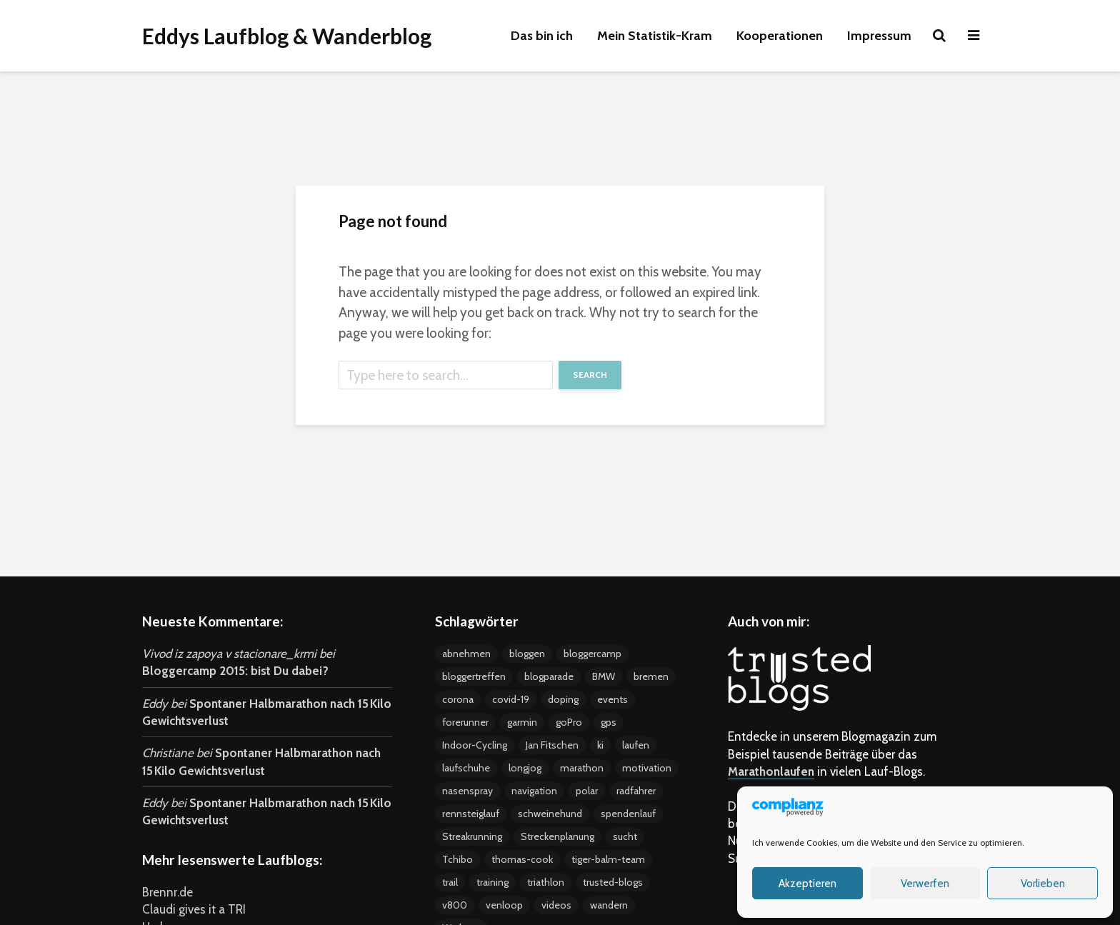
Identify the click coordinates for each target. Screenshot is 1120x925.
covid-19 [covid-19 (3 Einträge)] (510, 699)
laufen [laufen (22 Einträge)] (635, 745)
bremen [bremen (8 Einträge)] (651, 676)
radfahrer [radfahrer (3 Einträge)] (636, 790)
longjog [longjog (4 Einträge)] (525, 767)
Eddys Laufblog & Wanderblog (286, 36)
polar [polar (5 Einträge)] (587, 790)
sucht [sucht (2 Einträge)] (625, 836)
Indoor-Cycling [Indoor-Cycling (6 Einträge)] (474, 745)
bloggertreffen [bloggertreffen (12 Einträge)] (474, 676)
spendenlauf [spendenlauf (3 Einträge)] (628, 813)
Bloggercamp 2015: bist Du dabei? (235, 671)
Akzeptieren (807, 883)
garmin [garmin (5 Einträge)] (522, 722)
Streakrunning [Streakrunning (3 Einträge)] (472, 836)
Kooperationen (779, 36)
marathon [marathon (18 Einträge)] (582, 767)
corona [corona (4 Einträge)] (458, 699)
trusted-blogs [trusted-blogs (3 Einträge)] (613, 882)
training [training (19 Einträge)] (492, 882)
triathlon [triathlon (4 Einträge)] (545, 882)
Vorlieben (1043, 883)
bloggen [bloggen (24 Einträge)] (527, 653)
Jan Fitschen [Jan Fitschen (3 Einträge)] (552, 745)
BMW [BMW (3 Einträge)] (603, 676)
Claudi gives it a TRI (194, 909)
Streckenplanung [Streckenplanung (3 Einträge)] (557, 836)
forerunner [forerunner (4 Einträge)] (465, 722)
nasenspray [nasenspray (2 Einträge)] (467, 790)
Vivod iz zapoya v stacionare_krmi (229, 653)
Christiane (168, 753)
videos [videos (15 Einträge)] (556, 905)
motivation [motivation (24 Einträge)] (646, 767)
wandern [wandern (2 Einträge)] (609, 905)
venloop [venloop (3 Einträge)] (504, 905)
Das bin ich (542, 36)
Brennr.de (167, 892)
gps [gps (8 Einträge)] (608, 722)
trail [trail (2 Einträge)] (450, 882)
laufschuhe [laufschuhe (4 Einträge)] (466, 767)
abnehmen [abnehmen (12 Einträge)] (466, 653)
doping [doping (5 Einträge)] (563, 699)
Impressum (879, 36)
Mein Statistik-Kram (654, 36)
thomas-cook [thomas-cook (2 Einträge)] (522, 859)
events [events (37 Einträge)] (612, 699)
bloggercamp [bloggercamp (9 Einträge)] (592, 653)
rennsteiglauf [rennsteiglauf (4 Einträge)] (470, 813)
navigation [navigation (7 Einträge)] (534, 790)
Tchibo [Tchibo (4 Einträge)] (457, 859)
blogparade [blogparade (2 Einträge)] (549, 676)
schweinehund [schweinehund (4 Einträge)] (550, 813)
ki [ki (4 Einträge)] (600, 745)
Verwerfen (925, 883)
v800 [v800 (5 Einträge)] (454, 905)
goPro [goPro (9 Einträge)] (569, 722)
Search (590, 374)
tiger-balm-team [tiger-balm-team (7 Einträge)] (608, 859)
